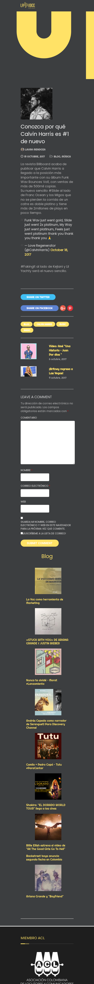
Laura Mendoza (35, 149)
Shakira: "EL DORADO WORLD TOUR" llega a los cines (45, 806)
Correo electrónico (35, 486)
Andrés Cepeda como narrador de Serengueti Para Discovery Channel (46, 724)
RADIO (27, 330)
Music (62, 324)
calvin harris (44, 324)
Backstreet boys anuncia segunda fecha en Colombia (44, 857)
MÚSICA (66, 156)
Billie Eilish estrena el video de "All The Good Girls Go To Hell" (45, 847)
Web (23, 501)
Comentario (29, 417)
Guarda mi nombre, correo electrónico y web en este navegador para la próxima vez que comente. (46, 525)
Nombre (26, 470)
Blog (57, 156)
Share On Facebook (40, 308)
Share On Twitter (38, 297)
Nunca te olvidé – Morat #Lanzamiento (41, 681)
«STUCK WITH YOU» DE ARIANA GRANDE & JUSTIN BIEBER (47, 641)
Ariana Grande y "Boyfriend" (45, 896)
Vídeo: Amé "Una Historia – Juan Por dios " (59, 350)
